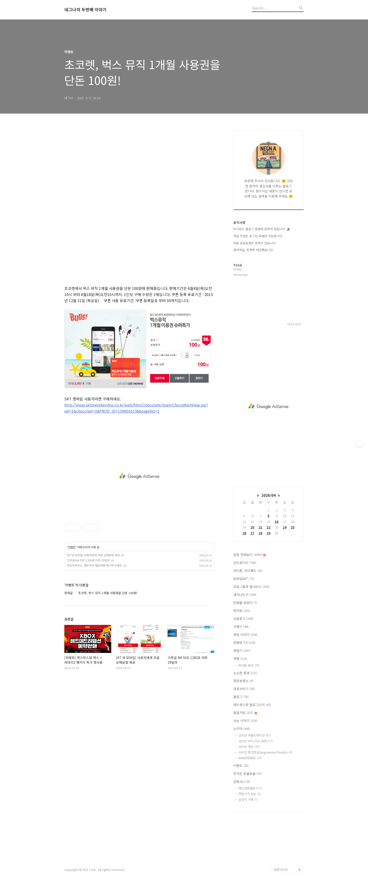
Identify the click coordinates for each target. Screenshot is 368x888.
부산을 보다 (249, 665)
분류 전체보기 (249, 554)
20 (252, 527)
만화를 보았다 (245, 602)
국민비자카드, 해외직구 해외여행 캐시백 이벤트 (94, 565)
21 (260, 527)
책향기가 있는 (249, 794)
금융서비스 (244, 688)
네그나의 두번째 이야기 (85, 9)
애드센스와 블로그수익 (252, 704)
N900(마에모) (250, 758)
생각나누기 (244, 594)
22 (268, 527)
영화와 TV (244, 642)
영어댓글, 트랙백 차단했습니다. (253, 250)
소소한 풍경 (245, 673)
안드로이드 (244, 562)
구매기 (241, 626)
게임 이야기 (245, 634)
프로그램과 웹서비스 (251, 586)
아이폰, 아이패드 (248, 570)
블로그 (241, 696)
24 (285, 527)
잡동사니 (241, 781)
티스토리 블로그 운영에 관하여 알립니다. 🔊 (262, 229)
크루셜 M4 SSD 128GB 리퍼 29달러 (88, 560)
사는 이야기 (245, 720)
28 (260, 533)
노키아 (241, 728)
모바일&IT (243, 578)
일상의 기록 (248, 799)
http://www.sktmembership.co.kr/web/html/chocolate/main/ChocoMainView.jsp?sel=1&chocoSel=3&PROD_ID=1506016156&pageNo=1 (136, 408)
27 (252, 533)
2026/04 (268, 495)
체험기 (241, 650)
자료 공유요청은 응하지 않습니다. (254, 243)
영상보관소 (243, 680)
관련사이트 (281, 869)
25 (293, 527)
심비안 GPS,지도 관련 (255, 741)
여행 (240, 658)
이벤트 (72, 547)
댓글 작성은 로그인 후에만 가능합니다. (258, 236)
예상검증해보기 (250, 788)
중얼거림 (245, 712)
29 (268, 533)
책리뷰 (241, 610)
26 (244, 533)
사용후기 (243, 618)
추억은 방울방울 (247, 773)
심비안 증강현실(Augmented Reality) (265, 752)
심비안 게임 (249, 746)
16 (276, 521)
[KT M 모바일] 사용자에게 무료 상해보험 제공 (93, 555)
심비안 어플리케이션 (254, 735)
